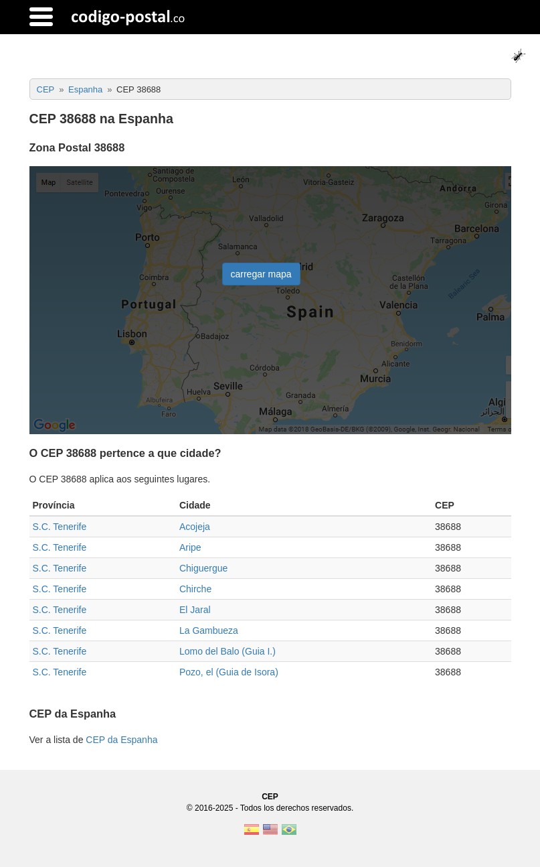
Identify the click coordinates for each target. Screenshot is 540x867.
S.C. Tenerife (60, 526)
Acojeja (194, 526)
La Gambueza (208, 630)
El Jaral (195, 609)
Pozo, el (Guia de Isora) (228, 672)
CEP (270, 796)
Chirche (195, 589)
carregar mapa (261, 274)
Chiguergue (203, 568)
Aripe (190, 547)
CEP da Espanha (121, 739)
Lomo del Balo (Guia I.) (227, 651)
